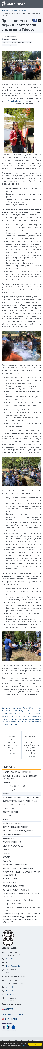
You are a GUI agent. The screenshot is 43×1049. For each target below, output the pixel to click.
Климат (28, 42)
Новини (23, 10)
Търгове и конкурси (12, 835)
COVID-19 (6, 782)
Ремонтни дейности (12, 842)
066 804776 (8, 991)
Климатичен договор (9, 45)
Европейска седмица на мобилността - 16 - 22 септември (21, 873)
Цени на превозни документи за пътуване (21, 797)
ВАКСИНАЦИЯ (9, 790)
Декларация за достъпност (12, 1014)
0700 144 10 (8, 1009)
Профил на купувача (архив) (15, 865)
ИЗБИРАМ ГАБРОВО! (10, 812)
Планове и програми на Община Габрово (19, 900)
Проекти (5, 42)
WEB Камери (8, 861)
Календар (7, 816)
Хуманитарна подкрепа (13, 886)
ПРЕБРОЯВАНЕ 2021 (10, 882)
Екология (13, 42)
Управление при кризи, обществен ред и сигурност (21, 895)
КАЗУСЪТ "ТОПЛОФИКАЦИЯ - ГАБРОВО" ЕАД (20, 801)
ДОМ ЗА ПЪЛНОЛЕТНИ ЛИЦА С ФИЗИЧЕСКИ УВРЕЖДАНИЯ (20, 777)
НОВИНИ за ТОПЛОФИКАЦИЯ (15, 805)
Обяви (5, 820)
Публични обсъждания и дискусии (18, 831)
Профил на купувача (12, 823)
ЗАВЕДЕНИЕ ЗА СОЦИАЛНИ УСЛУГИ (17, 772)
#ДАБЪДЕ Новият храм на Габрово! (18, 868)
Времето (6, 857)
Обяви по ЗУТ (8, 838)
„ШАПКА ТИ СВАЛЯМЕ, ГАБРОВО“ (15, 827)
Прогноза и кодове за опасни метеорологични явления (22, 908)
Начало (6, 10)
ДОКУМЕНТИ (9, 808)
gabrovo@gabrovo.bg (12, 966)
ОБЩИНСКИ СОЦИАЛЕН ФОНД (15, 786)
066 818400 (8, 959)
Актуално (15, 10)
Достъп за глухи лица (12, 1019)
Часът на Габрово (10, 879)
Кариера (6, 853)
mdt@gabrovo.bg (10, 994)
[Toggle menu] (38, 4)
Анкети (6, 850)
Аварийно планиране (12, 904)
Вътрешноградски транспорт (16, 890)
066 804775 (8, 987)
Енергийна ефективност (13, 846)
